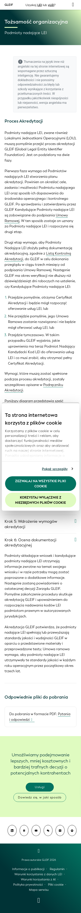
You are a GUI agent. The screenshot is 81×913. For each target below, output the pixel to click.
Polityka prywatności (28, 885)
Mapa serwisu (39, 890)
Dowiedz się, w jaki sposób (40, 797)
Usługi (40, 787)
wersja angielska (50, 102)
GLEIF (9, 5)
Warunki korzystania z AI (38, 879)
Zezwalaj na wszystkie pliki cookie (40, 483)
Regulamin (57, 869)
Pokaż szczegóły (55, 469)
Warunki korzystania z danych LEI (38, 874)
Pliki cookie (56, 885)
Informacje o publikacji (28, 869)
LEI (39, 5)
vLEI (51, 5)
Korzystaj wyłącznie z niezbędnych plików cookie (40, 500)
